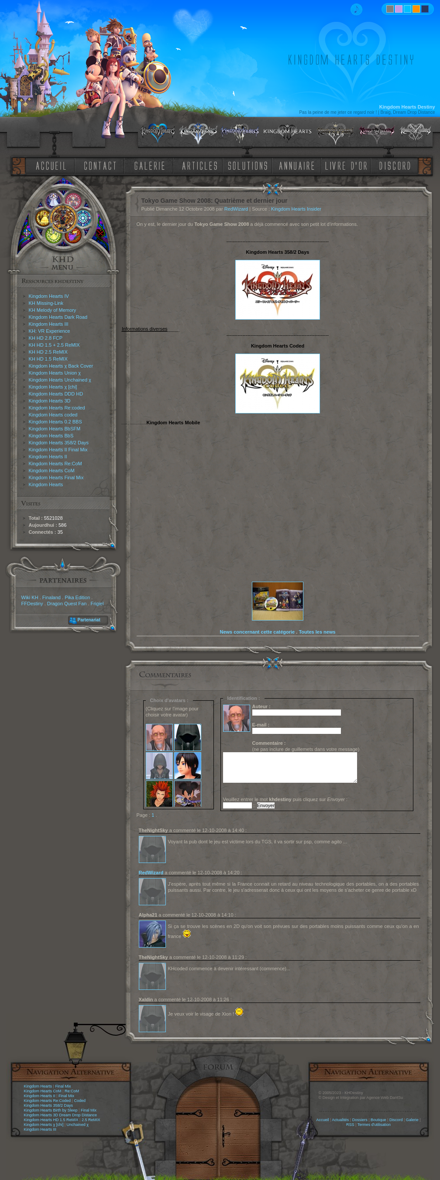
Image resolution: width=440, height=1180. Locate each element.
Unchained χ (78, 1124)
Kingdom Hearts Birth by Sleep (51, 1110)
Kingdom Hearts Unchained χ (60, 379)
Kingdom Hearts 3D (50, 400)
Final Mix (63, 1086)
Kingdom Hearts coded (53, 414)
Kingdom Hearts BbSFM (55, 428)
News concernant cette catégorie (257, 631)
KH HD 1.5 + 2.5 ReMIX (54, 345)
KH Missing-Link (46, 303)
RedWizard (236, 208)
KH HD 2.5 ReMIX (48, 352)
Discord (396, 1120)
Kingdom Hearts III (49, 324)
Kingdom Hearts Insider (296, 208)
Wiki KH (29, 597)
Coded (80, 1100)
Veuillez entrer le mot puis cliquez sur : (285, 799)
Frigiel (96, 603)
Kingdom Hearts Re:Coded (47, 1100)
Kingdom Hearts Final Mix (56, 477)
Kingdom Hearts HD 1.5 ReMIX (51, 1120)
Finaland (51, 597)
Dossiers (360, 1120)
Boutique (378, 1120)
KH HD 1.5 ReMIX (48, 359)
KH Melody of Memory (52, 310)
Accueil (322, 1120)
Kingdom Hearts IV (49, 296)
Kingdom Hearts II (48, 456)
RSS (350, 1124)
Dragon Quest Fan (67, 603)
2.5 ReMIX (91, 1120)
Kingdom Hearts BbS (51, 435)
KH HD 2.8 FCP (46, 338)
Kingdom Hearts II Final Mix (58, 449)
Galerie (412, 1120)
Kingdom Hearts (46, 484)
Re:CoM (72, 1091)
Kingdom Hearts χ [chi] (53, 386)
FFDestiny (32, 603)
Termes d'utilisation (374, 1124)
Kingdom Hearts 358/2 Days (59, 442)
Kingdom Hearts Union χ (55, 372)
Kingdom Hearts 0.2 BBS (55, 421)
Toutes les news (317, 631)
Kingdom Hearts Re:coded (57, 407)
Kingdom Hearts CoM (52, 470)
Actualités (340, 1120)
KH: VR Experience (49, 331)
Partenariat (89, 619)
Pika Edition (77, 597)
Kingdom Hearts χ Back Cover (61, 365)
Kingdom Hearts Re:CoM (55, 463)
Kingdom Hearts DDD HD (56, 393)
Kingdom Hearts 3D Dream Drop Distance (60, 1115)
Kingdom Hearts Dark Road (58, 317)
